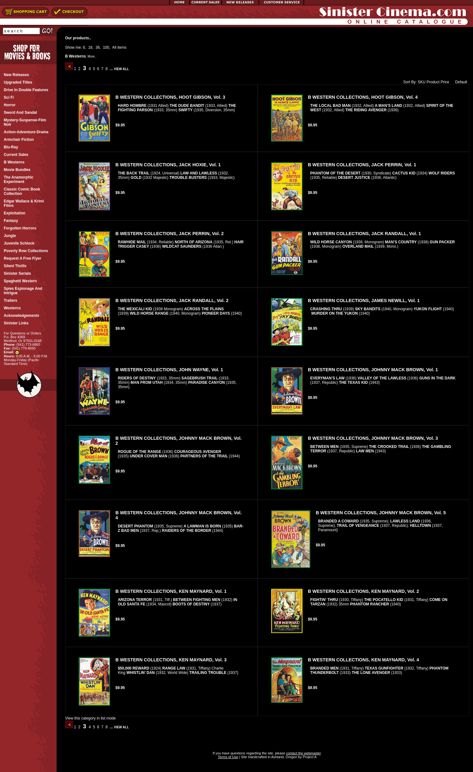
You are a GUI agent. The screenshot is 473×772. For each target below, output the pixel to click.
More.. (91, 56)
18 (90, 47)
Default (459, 82)
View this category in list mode (90, 718)
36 (98, 47)
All (114, 47)
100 (106, 47)
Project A (309, 757)
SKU (422, 82)
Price (445, 82)
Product (432, 82)
